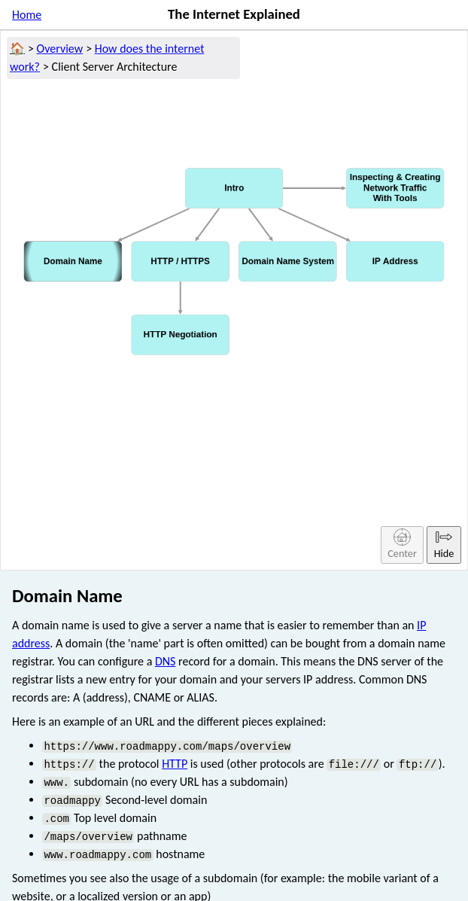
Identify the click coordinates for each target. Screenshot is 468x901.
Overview (60, 48)
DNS (165, 661)
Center (402, 543)
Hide (444, 543)
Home (26, 15)
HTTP (174, 763)
